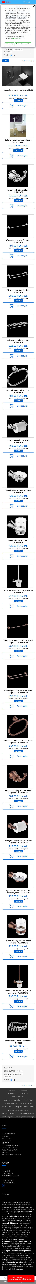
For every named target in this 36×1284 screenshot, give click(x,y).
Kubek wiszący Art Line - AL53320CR (18, 541)
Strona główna (8, 1134)
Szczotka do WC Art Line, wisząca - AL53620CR (18, 591)
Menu (8, 2)
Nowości (5, 1136)
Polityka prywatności (11, 1145)
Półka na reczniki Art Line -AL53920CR (18, 341)
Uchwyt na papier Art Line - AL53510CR (18, 441)
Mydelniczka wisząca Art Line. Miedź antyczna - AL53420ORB (18, 891)
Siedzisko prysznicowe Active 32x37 (18, 90)
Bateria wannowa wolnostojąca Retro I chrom (18, 141)
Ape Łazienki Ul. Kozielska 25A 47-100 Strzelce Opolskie (10, 1173)
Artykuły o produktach (11, 1154)
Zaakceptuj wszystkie (22, 44)
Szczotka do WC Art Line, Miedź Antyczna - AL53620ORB (18, 992)
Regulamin (6, 1141)
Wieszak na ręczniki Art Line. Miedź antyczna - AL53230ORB (18, 741)
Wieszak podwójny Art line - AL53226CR (18, 291)
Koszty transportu (10, 1148)
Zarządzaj (10, 44)
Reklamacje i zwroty (10, 1150)
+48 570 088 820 (7, 1180)
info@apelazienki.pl (8, 1182)
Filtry (5, 61)
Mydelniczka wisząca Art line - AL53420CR (18, 491)
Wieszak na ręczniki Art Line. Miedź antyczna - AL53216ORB (18, 641)
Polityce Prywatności (15, 38)
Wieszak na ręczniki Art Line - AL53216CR (18, 241)
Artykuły (5, 1152)
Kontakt (5, 1143)
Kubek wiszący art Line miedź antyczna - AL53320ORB (18, 941)
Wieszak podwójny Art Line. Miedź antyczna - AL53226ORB (18, 691)
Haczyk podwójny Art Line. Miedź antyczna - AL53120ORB (18, 791)
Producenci (7, 1138)
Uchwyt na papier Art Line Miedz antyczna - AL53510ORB (18, 841)
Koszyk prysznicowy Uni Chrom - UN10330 (18, 1042)
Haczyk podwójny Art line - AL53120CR (18, 191)
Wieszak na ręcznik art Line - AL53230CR (18, 391)
